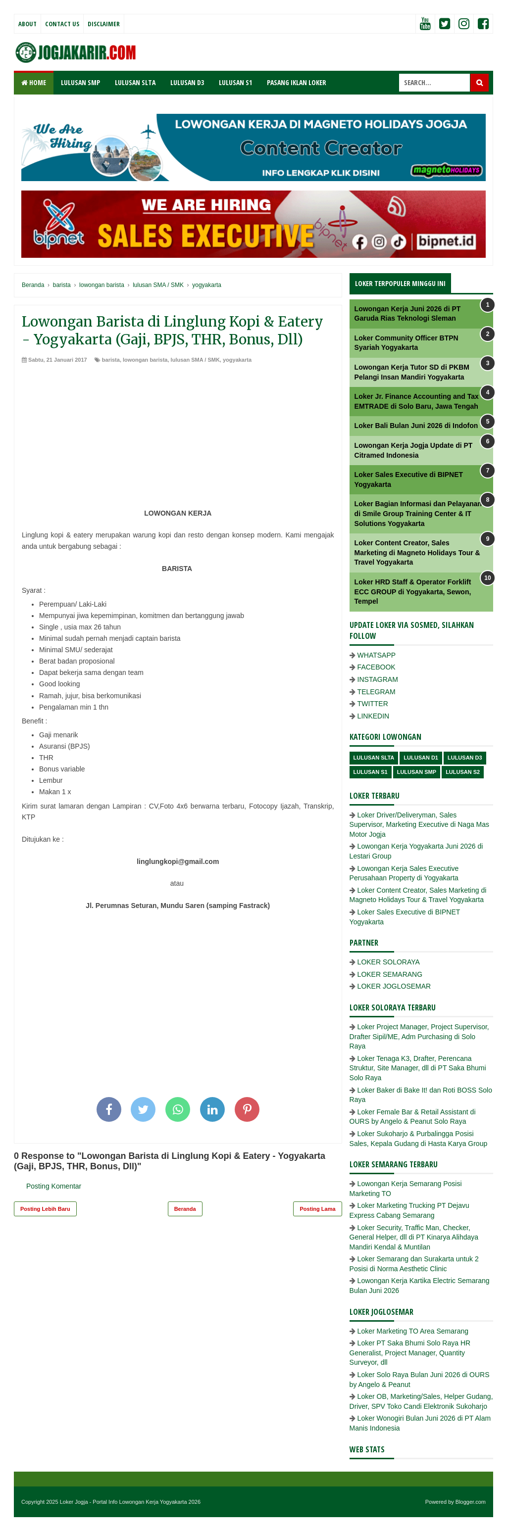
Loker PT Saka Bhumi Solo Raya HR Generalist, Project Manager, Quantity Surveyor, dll (410, 1352)
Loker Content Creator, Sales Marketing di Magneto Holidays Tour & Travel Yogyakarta (417, 552)
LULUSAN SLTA (135, 82)
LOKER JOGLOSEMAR (394, 986)
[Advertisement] (178, 438)
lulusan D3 (465, 758)
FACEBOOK (376, 667)
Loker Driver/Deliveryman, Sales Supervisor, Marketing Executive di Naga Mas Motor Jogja (419, 824)
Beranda (185, 1209)
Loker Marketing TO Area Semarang (412, 1331)
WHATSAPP (376, 655)
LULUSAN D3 (187, 82)
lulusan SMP (416, 772)
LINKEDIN (373, 716)
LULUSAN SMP (80, 82)
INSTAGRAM (377, 679)
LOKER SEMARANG (389, 974)
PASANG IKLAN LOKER (296, 82)
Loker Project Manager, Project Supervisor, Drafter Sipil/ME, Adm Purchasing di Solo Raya (419, 1036)
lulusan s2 (463, 772)
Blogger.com (471, 1502)
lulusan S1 (371, 772)
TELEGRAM (376, 692)
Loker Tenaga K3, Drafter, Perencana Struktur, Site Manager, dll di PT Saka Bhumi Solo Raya (418, 1068)
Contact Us (62, 23)
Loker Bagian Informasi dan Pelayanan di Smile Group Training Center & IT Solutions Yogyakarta (418, 513)
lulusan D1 (421, 758)
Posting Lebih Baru (45, 1209)
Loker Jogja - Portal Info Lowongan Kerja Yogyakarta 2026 (130, 1502)
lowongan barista (145, 360)
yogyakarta (237, 360)
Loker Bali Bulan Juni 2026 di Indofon (416, 426)
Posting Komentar (53, 1186)
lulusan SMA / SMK (195, 360)
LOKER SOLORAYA (388, 962)
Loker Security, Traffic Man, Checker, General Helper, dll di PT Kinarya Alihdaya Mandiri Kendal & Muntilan (414, 1237)
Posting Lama (317, 1209)
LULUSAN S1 (235, 82)
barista (111, 360)
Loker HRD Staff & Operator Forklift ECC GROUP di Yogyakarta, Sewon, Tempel (413, 591)
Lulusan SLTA (374, 758)
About (27, 23)
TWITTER (372, 704)
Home (33, 82)
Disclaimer (104, 23)
